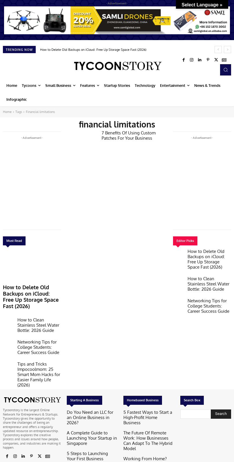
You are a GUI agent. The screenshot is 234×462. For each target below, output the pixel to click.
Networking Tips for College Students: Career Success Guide (37, 329)
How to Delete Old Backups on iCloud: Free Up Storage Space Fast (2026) (93, 50)
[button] (225, 69)
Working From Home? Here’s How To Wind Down (148, 414)
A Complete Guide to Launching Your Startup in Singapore (89, 397)
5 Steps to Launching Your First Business (89, 411)
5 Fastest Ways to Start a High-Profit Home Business (145, 383)
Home (7, 112)
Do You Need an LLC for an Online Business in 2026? (91, 383)
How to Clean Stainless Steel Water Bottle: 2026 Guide (38, 309)
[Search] (221, 382)
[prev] (218, 49)
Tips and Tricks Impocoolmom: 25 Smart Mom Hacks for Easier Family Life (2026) (38, 348)
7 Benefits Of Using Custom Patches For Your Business (132, 134)
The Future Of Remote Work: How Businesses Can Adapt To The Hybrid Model (148, 399)
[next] (227, 49)
